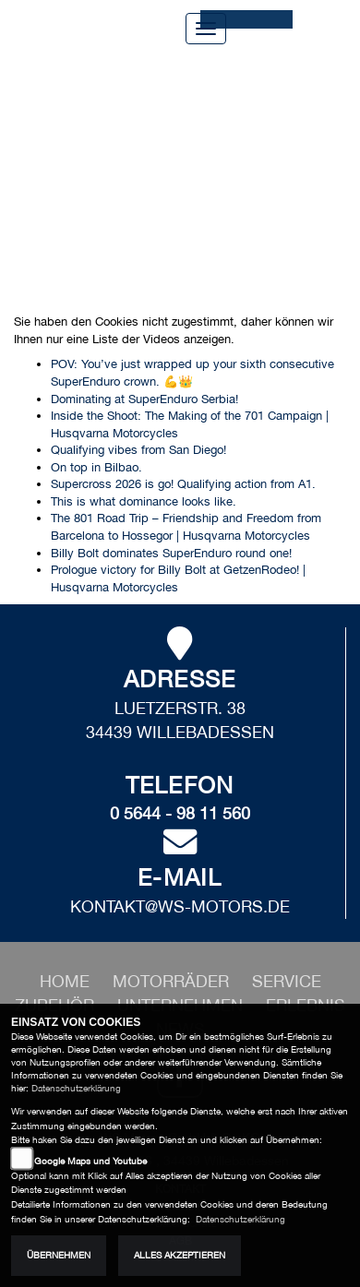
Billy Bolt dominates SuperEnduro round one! (171, 553)
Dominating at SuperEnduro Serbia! (144, 399)
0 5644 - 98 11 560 (180, 813)
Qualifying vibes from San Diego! (138, 450)
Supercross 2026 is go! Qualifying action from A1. (183, 484)
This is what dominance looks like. (143, 501)
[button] (173, 981)
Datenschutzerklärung (76, 1088)
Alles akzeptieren (179, 1255)
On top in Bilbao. (96, 467)
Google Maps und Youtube (90, 1161)
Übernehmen (58, 1255)
